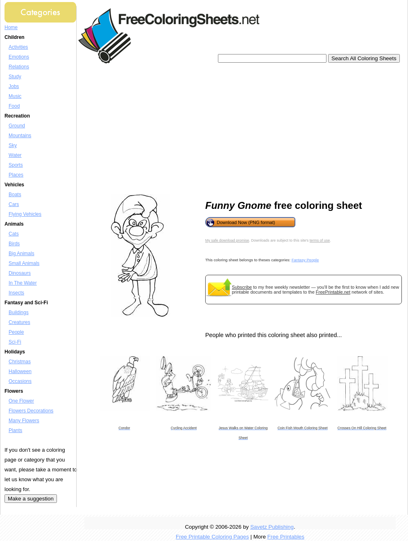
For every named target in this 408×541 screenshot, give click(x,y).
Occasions (20, 381)
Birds (14, 244)
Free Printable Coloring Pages (212, 537)
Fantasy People (305, 260)
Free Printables (285, 537)
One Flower (21, 401)
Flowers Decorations (31, 411)
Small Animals (24, 263)
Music (15, 96)
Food (14, 106)
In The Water (23, 283)
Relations (19, 67)
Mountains (20, 135)
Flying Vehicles (25, 214)
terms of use (320, 240)
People (16, 332)
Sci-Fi (15, 342)
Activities (18, 47)
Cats (14, 234)
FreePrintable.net (333, 292)
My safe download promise (227, 240)
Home (11, 27)
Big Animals (21, 253)
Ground (17, 126)
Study (15, 76)
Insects (16, 293)
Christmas (20, 361)
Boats (15, 194)
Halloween (20, 371)
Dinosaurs (20, 273)
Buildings (19, 312)
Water (15, 155)
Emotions (19, 57)
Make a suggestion (31, 499)
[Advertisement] (198, 129)
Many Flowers (24, 420)
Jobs (14, 86)
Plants (15, 430)
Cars (14, 204)
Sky (13, 145)
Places (16, 175)
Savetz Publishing (272, 527)
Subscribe (242, 287)
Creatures (19, 322)
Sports (16, 165)
